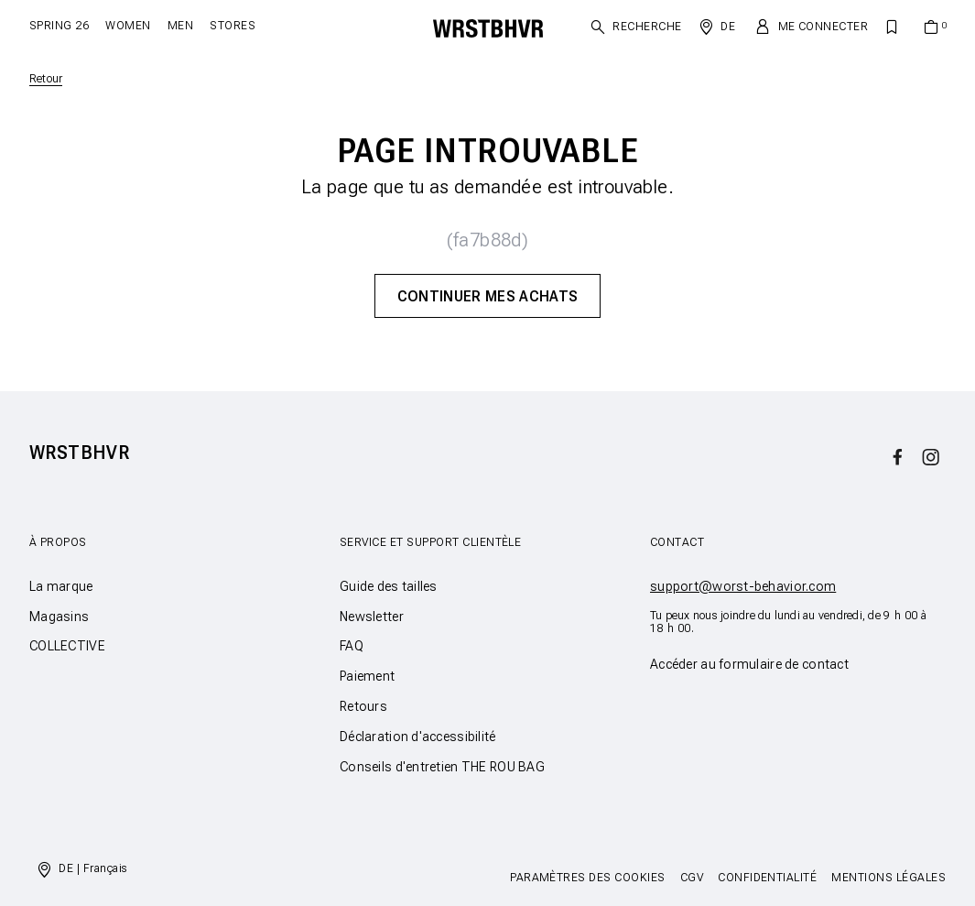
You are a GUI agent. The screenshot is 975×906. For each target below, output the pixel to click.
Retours (363, 706)
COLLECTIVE (67, 646)
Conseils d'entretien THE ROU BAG (442, 766)
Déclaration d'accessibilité (418, 736)
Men (180, 25)
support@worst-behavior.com (743, 586)
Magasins (59, 616)
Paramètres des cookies (588, 877)
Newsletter (372, 616)
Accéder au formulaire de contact (749, 664)
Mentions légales (888, 877)
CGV (691, 877)
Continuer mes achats (487, 296)
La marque (61, 586)
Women (127, 25)
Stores (232, 25)
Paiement (367, 676)
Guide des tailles (389, 586)
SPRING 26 (59, 25)
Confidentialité (767, 877)
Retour (45, 78)
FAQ (351, 646)
